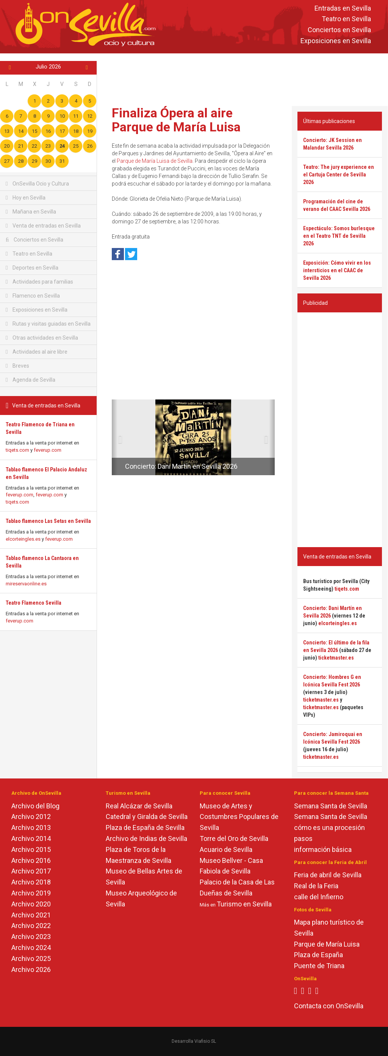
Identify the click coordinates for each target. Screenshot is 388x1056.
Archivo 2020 (31, 904)
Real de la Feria (316, 886)
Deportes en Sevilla (32, 268)
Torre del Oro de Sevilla (234, 838)
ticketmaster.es (336, 658)
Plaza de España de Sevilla (145, 827)
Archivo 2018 (31, 882)
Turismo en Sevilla (244, 904)
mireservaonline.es (26, 583)
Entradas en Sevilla (342, 8)
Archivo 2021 (31, 915)
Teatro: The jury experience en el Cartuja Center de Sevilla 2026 (338, 174)
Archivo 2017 (31, 871)
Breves (17, 366)
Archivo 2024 (31, 947)
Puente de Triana (319, 966)
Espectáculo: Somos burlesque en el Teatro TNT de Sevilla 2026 (339, 235)
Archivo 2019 (31, 893)
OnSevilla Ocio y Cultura (37, 184)
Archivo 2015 (31, 849)
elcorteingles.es (23, 539)
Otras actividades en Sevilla (42, 338)
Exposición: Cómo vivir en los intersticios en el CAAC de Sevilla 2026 (337, 270)
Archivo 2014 (31, 838)
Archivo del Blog (35, 806)
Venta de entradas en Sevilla (43, 226)
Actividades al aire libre (36, 352)
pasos (303, 838)
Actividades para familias (39, 282)
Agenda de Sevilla (30, 380)
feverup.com (47, 450)
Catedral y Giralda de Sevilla (147, 816)
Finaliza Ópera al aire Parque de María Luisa (176, 119)
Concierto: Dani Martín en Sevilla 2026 (181, 466)
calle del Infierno (318, 897)
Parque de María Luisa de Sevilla (154, 161)
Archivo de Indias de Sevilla (146, 838)
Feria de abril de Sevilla (327, 875)
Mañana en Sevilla (31, 212)
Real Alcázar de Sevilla (139, 806)
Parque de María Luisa (327, 944)
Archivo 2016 (31, 860)
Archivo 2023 (31, 937)
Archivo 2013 (31, 827)
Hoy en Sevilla (25, 198)
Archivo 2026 (31, 969)
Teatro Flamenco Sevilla (33, 603)
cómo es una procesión (329, 827)
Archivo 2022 (31, 926)
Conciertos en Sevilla (339, 30)
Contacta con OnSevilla (328, 1006)
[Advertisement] (244, 78)
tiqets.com (17, 450)
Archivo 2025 (31, 958)
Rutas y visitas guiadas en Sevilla (48, 324)
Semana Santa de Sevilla (330, 806)
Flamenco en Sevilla (33, 296)
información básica (323, 849)
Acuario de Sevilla (226, 849)
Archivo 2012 (31, 816)
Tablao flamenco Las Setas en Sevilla (48, 521)
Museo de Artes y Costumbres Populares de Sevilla (239, 817)
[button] (114, 437)
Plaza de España (318, 955)
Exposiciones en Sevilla (335, 41)
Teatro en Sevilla (346, 19)
